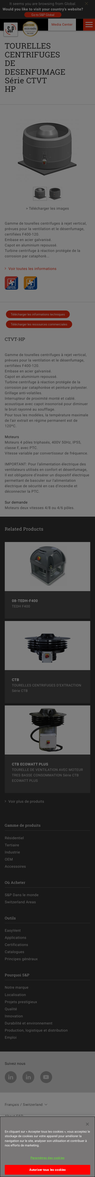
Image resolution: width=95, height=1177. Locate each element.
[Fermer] (87, 1124)
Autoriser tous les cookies (47, 1170)
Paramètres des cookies (47, 1158)
